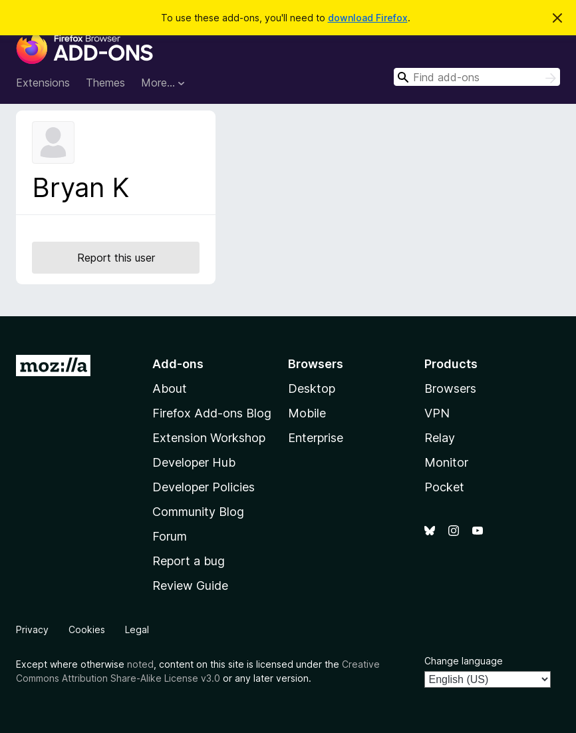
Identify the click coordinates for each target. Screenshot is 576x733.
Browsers (450, 388)
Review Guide (190, 586)
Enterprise (315, 438)
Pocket (444, 487)
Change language (463, 660)
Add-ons (178, 364)
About (169, 388)
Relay (439, 438)
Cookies (87, 629)
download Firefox (368, 17)
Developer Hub (193, 462)
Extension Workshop (208, 438)
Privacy (32, 629)
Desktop (311, 388)
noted (140, 664)
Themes (105, 82)
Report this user (116, 257)
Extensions (43, 82)
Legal (137, 629)
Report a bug (188, 561)
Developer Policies (203, 487)
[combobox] (477, 77)
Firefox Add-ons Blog (211, 413)
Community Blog (198, 512)
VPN (437, 413)
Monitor (446, 462)
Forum (169, 536)
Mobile (307, 413)
